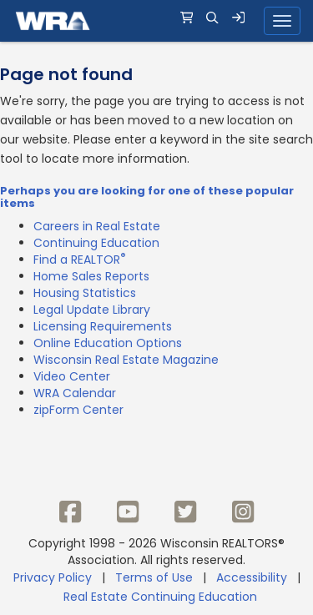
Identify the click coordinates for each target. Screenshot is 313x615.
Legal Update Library (91, 309)
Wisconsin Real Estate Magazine (126, 359)
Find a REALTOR (79, 259)
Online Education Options (107, 343)
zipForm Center (78, 409)
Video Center (71, 376)
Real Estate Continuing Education (161, 596)
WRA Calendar (74, 393)
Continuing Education (96, 242)
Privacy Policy (52, 577)
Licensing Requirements (102, 326)
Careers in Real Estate (96, 226)
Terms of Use (154, 577)
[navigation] (156, 21)
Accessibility (251, 577)
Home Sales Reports (91, 276)
